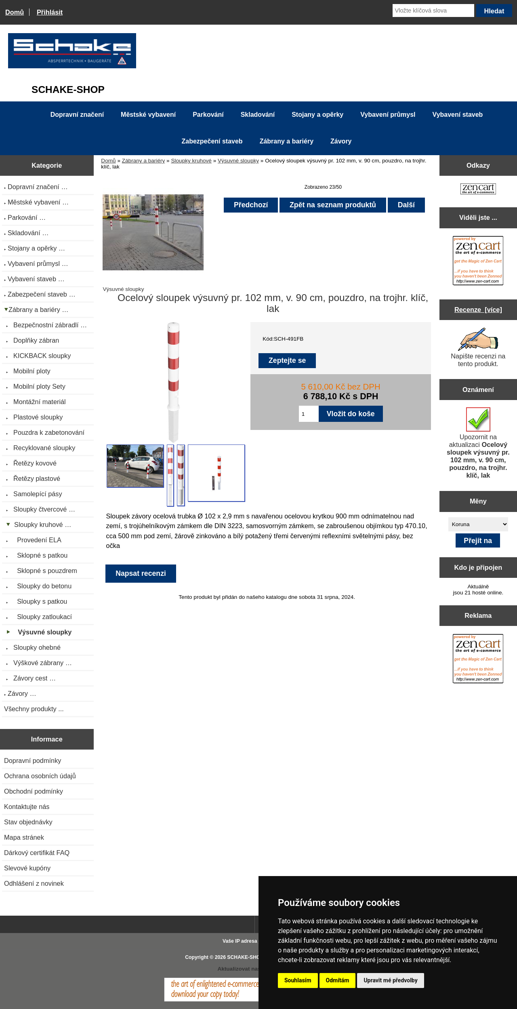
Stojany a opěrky (317, 114)
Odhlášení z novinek (34, 883)
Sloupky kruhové (191, 161)
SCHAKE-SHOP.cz (248, 957)
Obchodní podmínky (33, 791)
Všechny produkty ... (34, 708)
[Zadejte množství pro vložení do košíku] (309, 414)
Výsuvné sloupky (238, 161)
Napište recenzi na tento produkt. (478, 347)
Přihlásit (50, 12)
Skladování (258, 114)
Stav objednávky (28, 822)
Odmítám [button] (337, 980)
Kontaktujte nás (26, 806)
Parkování (208, 114)
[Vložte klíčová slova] (433, 10)
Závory (340, 141)
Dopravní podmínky (32, 760)
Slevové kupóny (27, 868)
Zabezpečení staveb (211, 141)
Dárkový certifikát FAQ (36, 852)
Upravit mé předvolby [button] (390, 980)
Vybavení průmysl (387, 114)
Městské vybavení (148, 114)
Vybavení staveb (458, 114)
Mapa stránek (24, 837)
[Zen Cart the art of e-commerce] (478, 189)
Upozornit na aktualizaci (478, 443)
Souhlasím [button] (297, 980)
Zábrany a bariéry (143, 161)
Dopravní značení (77, 114)
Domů (14, 12)
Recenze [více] (478, 309)
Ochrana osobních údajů (40, 775)
